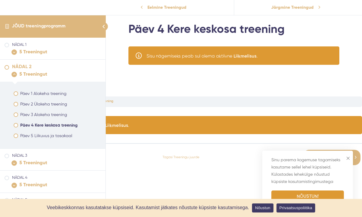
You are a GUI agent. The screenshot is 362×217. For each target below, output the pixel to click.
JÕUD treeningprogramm (39, 26)
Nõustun (262, 208)
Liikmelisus (245, 56)
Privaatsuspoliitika (296, 208)
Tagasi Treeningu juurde (181, 157)
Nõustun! (308, 196)
